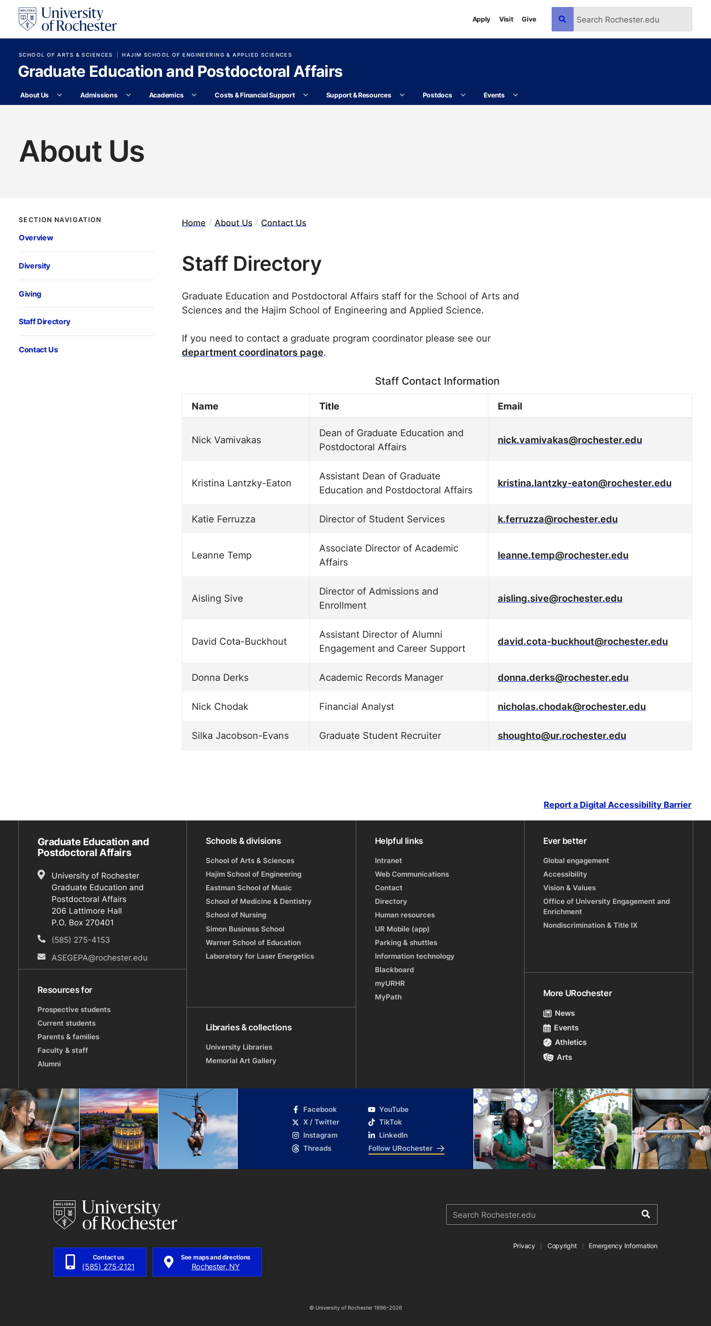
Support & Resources (358, 94)
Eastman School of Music (249, 888)
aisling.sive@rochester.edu (560, 597)
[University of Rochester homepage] (68, 18)
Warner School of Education (253, 942)
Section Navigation (60, 219)
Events (494, 94)
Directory (391, 901)
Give (529, 19)
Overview (36, 237)
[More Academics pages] (194, 95)
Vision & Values (569, 888)
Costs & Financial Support (254, 94)
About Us (34, 94)
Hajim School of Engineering (253, 874)
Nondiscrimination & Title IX (590, 925)
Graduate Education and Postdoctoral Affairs (180, 72)
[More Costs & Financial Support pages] (306, 95)
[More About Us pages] (60, 95)
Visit (506, 19)
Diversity (34, 265)
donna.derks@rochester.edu (563, 677)
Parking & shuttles (406, 942)
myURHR (390, 983)
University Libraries (239, 1047)
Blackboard (394, 970)
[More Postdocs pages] (463, 95)
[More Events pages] (516, 95)
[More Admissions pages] (128, 95)
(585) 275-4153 (81, 939)
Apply (481, 19)
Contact (389, 888)
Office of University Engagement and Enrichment (606, 906)
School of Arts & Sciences (66, 55)
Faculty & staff (62, 1050)
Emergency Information (623, 1245)
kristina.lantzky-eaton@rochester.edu (585, 482)
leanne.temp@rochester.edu (563, 554)
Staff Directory (44, 321)
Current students (66, 1023)
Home (194, 222)
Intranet (388, 860)
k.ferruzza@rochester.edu (558, 518)
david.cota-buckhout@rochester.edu (583, 641)
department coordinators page (252, 351)
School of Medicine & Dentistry (259, 901)
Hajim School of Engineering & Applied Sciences (207, 55)
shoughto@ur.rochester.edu (562, 735)
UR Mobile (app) (402, 929)
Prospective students (74, 1009)
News (559, 1013)
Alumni (49, 1064)
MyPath (388, 997)
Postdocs (437, 94)
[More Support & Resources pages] (402, 95)
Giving (30, 293)
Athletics (565, 1042)
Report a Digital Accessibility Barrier (617, 805)
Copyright (562, 1245)
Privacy (524, 1245)
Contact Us (38, 349)
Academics (166, 94)
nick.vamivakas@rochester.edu (570, 439)
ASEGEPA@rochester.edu (100, 957)
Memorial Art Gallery (241, 1060)
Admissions (98, 94)
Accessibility (565, 874)
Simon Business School (245, 929)
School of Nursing (236, 915)
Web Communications (412, 874)
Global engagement (576, 860)
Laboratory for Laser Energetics (260, 956)
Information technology (415, 956)
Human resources (405, 915)
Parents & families (68, 1037)
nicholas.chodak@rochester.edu (572, 706)
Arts (558, 1057)
